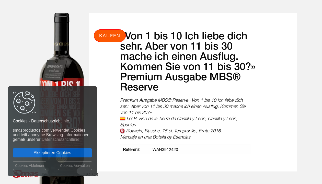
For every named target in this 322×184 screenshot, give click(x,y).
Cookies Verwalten (75, 166)
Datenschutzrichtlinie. (61, 139)
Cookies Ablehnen (29, 166)
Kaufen (109, 35)
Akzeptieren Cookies (52, 153)
